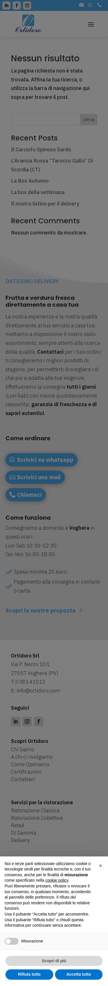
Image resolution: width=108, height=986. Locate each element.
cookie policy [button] (57, 880)
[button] (100, 865)
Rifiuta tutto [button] (29, 974)
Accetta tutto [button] (78, 974)
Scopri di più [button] (54, 960)
